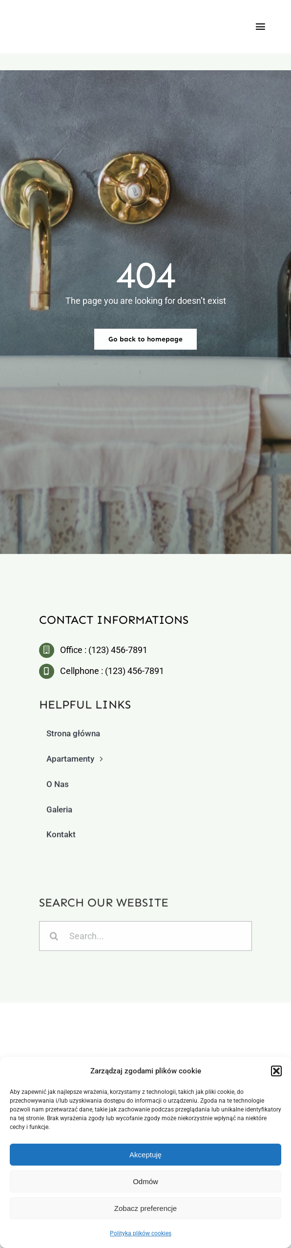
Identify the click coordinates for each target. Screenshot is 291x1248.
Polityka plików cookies (140, 1233)
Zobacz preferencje (145, 1208)
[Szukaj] (54, 939)
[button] (276, 1071)
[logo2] (148, 1034)
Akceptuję (145, 1154)
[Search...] (145, 939)
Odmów (145, 1181)
